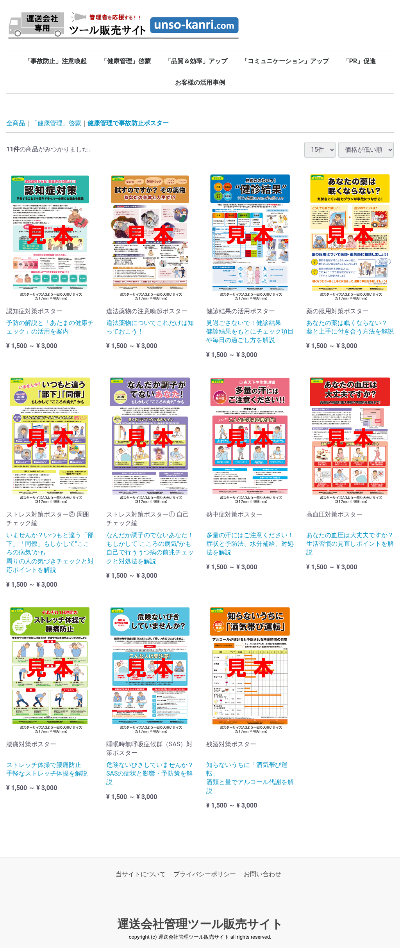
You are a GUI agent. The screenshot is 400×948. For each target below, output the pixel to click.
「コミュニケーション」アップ (285, 61)
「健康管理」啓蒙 (126, 61)
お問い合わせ (262, 874)
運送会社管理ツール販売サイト (200, 924)
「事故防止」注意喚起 (55, 61)
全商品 (15, 123)
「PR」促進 (359, 61)
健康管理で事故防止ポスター (128, 123)
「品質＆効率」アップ (196, 61)
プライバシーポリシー (204, 874)
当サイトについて (141, 874)
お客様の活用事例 (200, 82)
